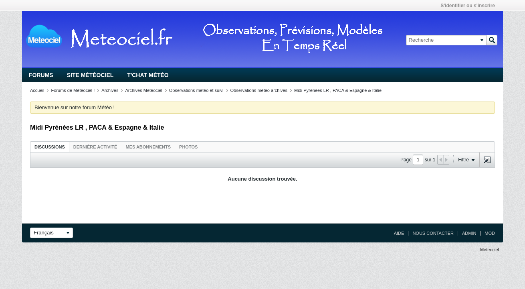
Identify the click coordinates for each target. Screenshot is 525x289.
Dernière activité (95, 146)
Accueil (37, 90)
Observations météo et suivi (196, 90)
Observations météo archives (258, 90)
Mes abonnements (148, 146)
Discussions (49, 146)
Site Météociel (90, 75)
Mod (490, 233)
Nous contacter (432, 233)
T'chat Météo (147, 75)
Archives (109, 90)
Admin (469, 233)
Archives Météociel (143, 90)
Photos (188, 146)
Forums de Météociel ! (73, 90)
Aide (399, 233)
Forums (41, 75)
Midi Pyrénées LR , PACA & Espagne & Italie (338, 90)
